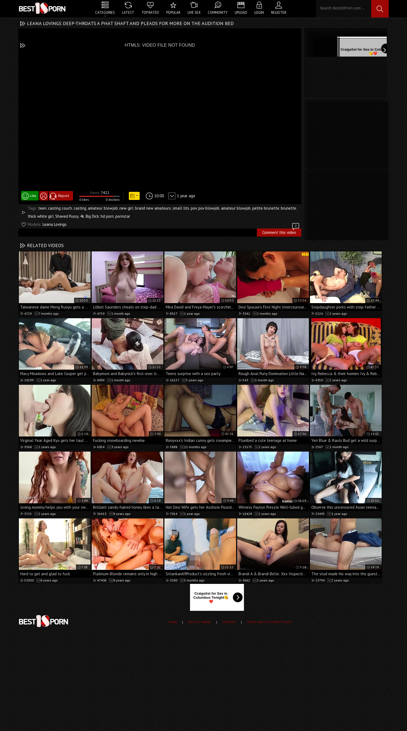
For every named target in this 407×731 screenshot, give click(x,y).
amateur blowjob (236, 208)
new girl (126, 208)
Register (278, 12)
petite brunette (265, 208)
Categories (105, 12)
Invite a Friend (199, 622)
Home (172, 622)
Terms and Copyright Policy (270, 622)
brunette (288, 208)
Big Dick (92, 216)
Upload (241, 12)
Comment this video (281, 231)
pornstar (122, 216)
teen (42, 208)
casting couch (60, 208)
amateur (95, 208)
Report (63, 195)
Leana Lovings (55, 224)
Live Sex (194, 12)
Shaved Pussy (66, 216)
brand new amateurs (153, 208)
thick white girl (41, 216)
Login (259, 12)
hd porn (107, 216)
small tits (181, 208)
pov (194, 208)
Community (217, 12)
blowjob (111, 208)
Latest (128, 12)
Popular (173, 12)
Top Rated (150, 12)
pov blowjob (208, 208)
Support (229, 622)
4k (82, 216)
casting (80, 208)
